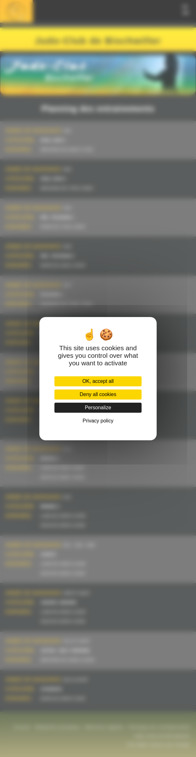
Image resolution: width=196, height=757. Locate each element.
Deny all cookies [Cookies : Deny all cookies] (98, 394)
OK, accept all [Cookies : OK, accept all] (98, 381)
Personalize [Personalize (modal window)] (98, 407)
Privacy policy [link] (98, 420)
